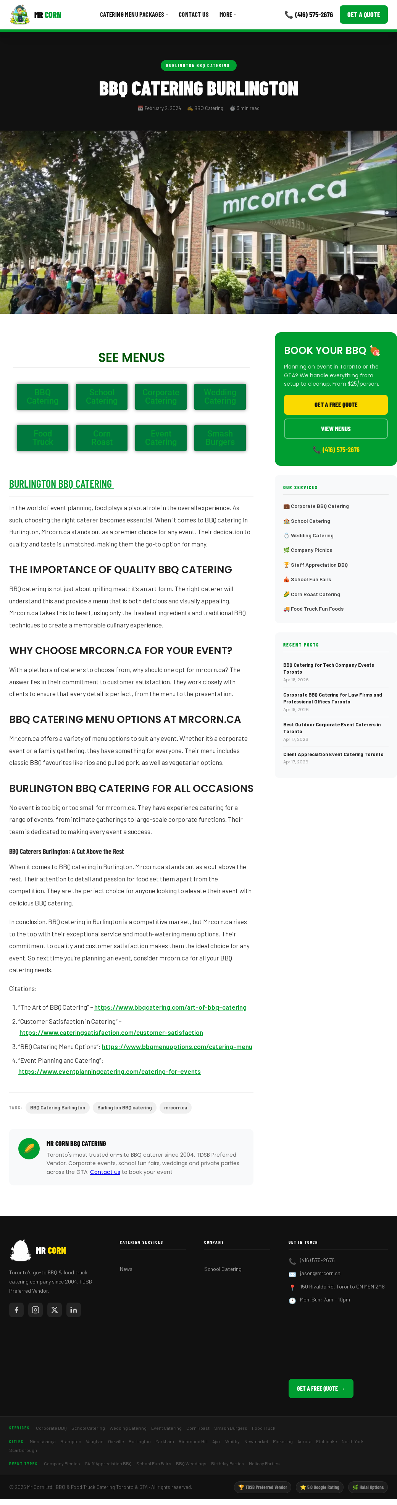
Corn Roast (198, 1428)
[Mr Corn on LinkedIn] (73, 1310)
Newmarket (256, 1441)
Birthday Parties (227, 1463)
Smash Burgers (230, 1428)
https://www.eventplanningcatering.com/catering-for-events (109, 1071)
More (227, 14)
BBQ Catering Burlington (57, 1107)
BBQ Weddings (191, 1463)
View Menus (336, 428)
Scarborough (23, 1450)
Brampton (70, 1441)
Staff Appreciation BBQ (108, 1463)
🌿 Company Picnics (307, 549)
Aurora (304, 1441)
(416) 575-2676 (317, 1260)
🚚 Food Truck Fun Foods (313, 608)
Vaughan (94, 1441)
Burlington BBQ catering (124, 1107)
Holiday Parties (264, 1463)
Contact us (105, 1172)
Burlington (140, 1441)
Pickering (283, 1441)
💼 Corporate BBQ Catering (316, 506)
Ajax (216, 1441)
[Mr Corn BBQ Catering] (35, 14)
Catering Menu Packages (134, 14)
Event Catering (166, 1428)
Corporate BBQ (51, 1428)
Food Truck (263, 1428)
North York (352, 1441)
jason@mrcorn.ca (320, 1273)
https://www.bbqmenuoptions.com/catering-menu (177, 1046)
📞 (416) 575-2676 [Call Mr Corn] (308, 14)
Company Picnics (62, 1463)
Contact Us (194, 14)
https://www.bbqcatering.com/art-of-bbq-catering (170, 1007)
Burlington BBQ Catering (198, 65)
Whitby (232, 1441)
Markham (164, 1441)
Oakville (116, 1441)
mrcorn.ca (175, 1107)
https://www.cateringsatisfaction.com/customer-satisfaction (111, 1032)
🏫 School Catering (306, 520)
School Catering (223, 1269)
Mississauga (43, 1441)
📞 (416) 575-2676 (336, 449)
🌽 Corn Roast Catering (311, 594)
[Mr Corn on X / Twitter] (54, 1310)
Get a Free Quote (336, 404)
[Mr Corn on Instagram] (35, 1310)
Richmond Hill (193, 1441)
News (126, 1269)
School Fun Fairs (153, 1463)
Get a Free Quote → (321, 1388)
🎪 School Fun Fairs (307, 579)
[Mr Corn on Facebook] (16, 1310)
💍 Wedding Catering (308, 535)
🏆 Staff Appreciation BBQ (315, 564)
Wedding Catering (128, 1428)
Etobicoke (326, 1441)
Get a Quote (363, 14)
